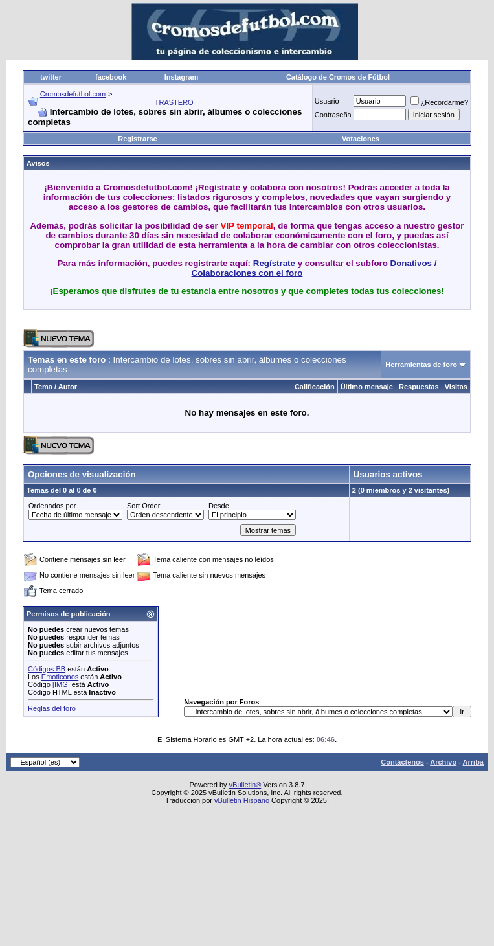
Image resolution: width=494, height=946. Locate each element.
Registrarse (137, 138)
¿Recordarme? (439, 102)
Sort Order (143, 506)
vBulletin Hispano (241, 800)
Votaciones (360, 138)
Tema (43, 386)
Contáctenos (402, 762)
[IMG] (61, 684)
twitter (51, 77)
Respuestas (419, 386)
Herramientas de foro (421, 364)
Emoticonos (59, 677)
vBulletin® (245, 785)
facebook (110, 77)
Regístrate (274, 263)
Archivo (443, 762)
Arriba (473, 762)
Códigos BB (46, 669)
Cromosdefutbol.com (73, 94)
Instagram (181, 77)
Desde (218, 506)
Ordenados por (52, 506)
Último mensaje (367, 386)
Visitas (456, 386)
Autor (67, 386)
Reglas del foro (52, 708)
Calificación (315, 386)
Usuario (327, 101)
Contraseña (333, 114)
